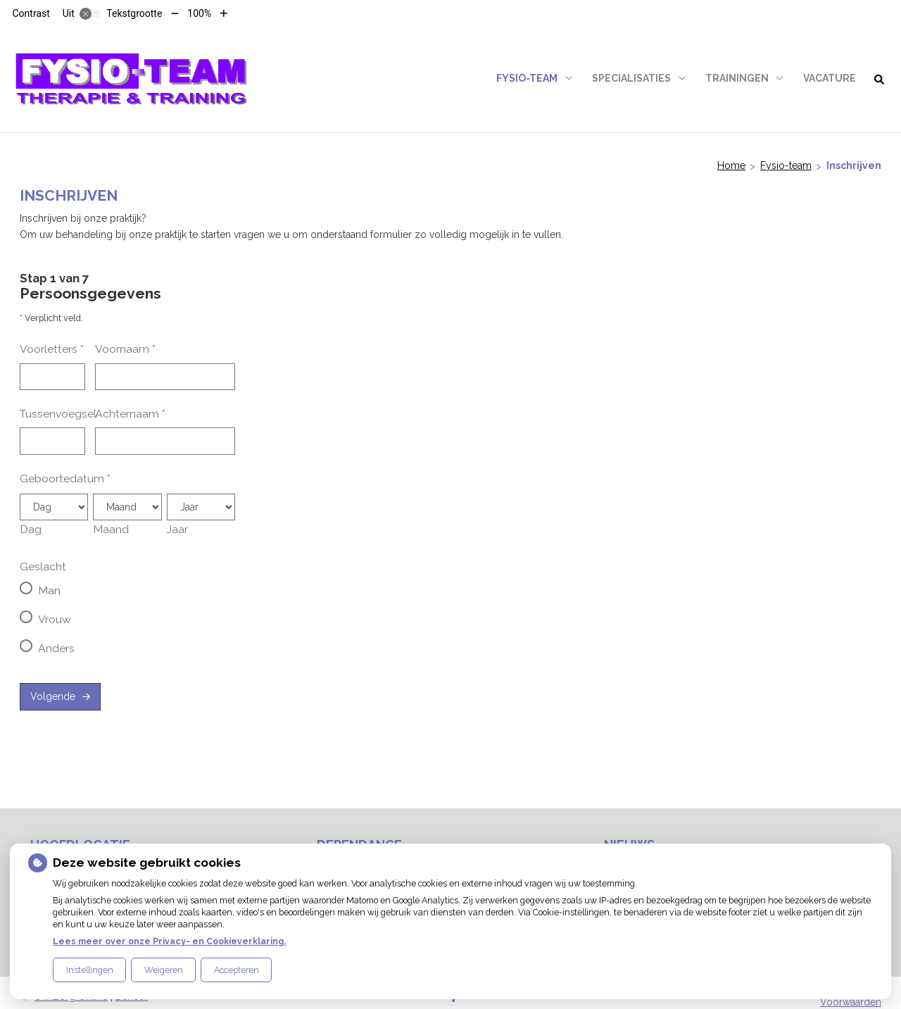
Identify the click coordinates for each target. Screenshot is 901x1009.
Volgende (52, 696)
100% (199, 13)
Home (731, 165)
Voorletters (52, 349)
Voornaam (125, 349)
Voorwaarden (850, 1002)
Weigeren (163, 970)
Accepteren (236, 970)
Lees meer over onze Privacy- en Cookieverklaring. (169, 941)
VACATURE (829, 78)
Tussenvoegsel (58, 413)
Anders (56, 648)
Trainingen (737, 78)
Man (49, 590)
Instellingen (89, 970)
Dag (31, 529)
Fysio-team (526, 78)
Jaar (177, 529)
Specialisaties (631, 78)
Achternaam (130, 413)
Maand (111, 529)
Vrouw (54, 619)
